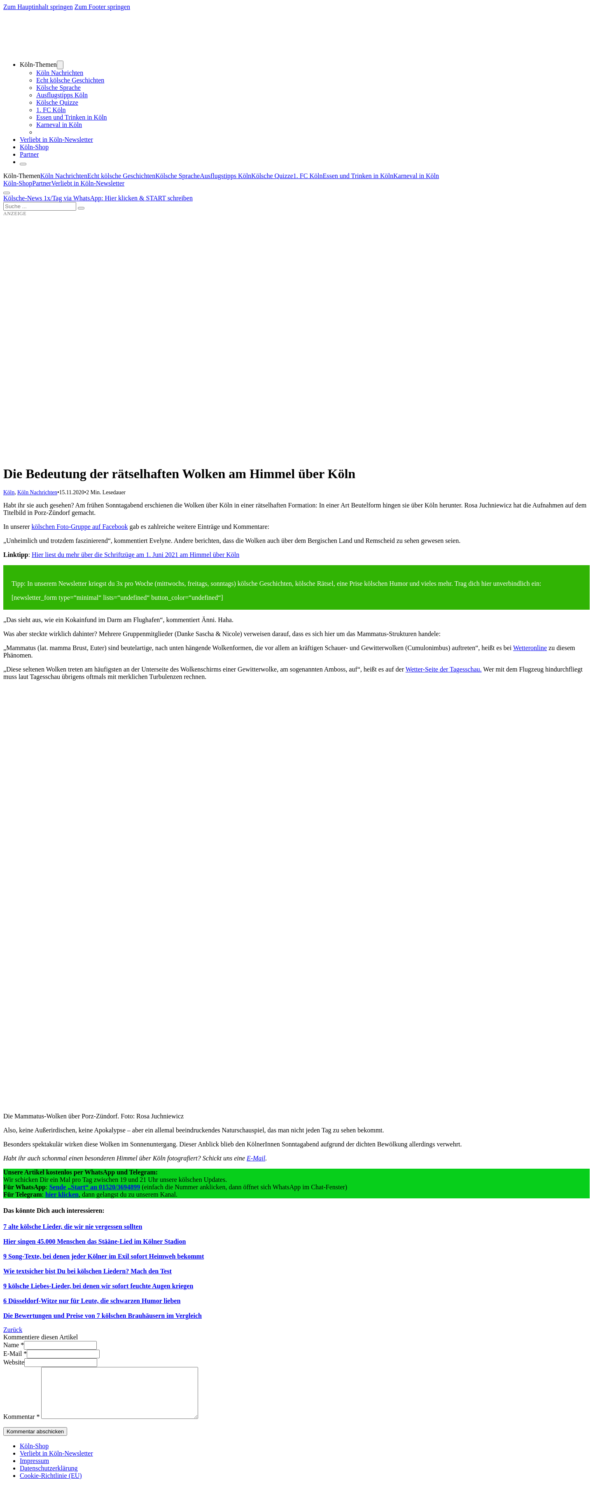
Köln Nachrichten (59, 72)
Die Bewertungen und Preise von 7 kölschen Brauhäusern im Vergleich (102, 1315)
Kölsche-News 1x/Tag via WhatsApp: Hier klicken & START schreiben (98, 198)
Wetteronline (530, 647)
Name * (13, 1344)
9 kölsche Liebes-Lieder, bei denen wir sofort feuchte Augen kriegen (98, 1285)
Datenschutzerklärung (48, 1478)
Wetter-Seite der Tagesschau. (444, 669)
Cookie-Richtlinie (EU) (51, 1485)
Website (13, 1362)
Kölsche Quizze (57, 102)
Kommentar (21, 1426)
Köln (8, 492)
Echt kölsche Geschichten (70, 80)
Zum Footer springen (102, 6)
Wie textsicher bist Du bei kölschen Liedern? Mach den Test (87, 1271)
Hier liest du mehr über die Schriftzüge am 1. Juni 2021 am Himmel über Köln (135, 554)
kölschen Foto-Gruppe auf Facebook (79, 526)
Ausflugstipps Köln (62, 95)
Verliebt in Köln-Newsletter (56, 139)
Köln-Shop (17, 183)
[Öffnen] (6, 193)
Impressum (34, 1470)
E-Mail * (15, 1353)
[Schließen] (23, 164)
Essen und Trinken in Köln (71, 117)
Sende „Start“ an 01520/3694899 (94, 1187)
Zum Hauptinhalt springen (38, 6)
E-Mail (256, 1158)
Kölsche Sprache (58, 87)
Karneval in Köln (59, 124)
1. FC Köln (51, 109)
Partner (29, 154)
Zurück (12, 1329)
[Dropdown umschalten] (60, 65)
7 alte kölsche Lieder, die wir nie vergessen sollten (72, 1226)
